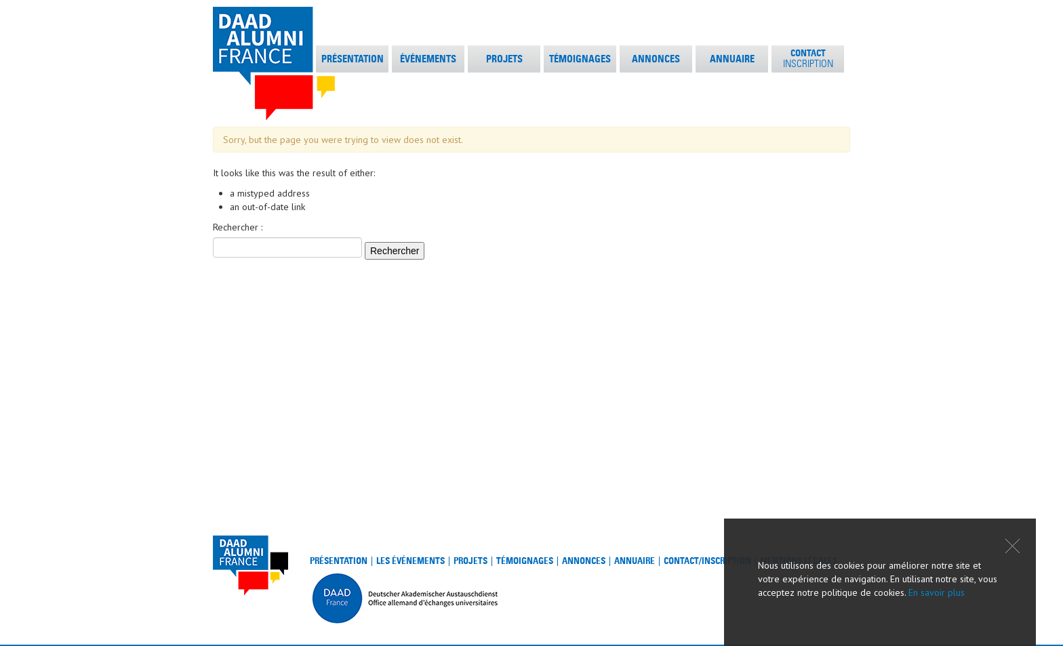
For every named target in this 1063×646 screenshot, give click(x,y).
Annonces (583, 561)
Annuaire (634, 561)
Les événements (410, 561)
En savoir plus (936, 592)
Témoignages (524, 561)
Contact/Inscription (707, 561)
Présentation (338, 561)
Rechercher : (237, 227)
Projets (470, 561)
